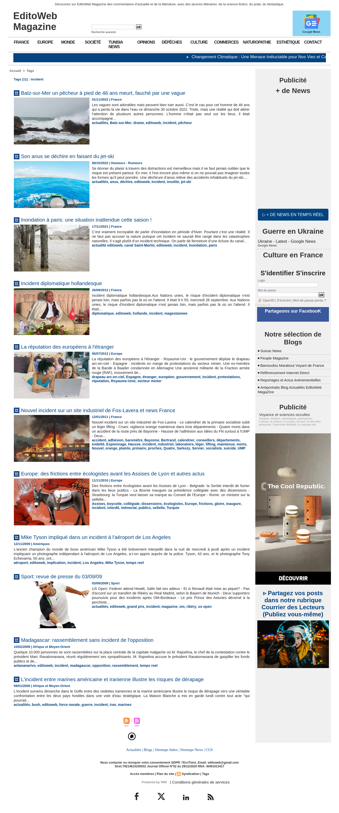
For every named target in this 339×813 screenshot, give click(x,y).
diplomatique (102, 313)
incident (164, 123)
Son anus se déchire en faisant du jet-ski (75, 156)
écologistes (168, 503)
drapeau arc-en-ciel (107, 377)
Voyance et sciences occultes (282, 417)
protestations (219, 377)
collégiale (128, 503)
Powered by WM (154, 781)
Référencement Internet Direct (287, 376)
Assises (98, 503)
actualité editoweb (106, 250)
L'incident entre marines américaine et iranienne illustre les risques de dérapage (128, 678)
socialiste (180, 447)
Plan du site (165, 773)
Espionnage (101, 444)
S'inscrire (282, 300)
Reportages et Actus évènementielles (293, 383)
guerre (82, 704)
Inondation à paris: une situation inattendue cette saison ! (97, 219)
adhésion (114, 440)
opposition (95, 665)
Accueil (15, 71)
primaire (110, 447)
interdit (97, 507)
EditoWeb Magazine (35, 21)
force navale (66, 704)
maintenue (204, 444)
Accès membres (142, 773)
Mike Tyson (108, 562)
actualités (99, 123)
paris (205, 250)
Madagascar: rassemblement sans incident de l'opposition (98, 639)
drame (135, 123)
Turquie (154, 507)
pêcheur (179, 123)
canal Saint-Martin (136, 250)
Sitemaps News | (192, 749)
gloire (211, 503)
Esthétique (288, 42)
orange (243, 444)
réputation (240, 377)
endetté (237, 440)
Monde (68, 42)
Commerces (226, 42)
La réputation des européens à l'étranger (75, 346)
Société (93, 42)
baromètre (131, 440)
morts (218, 444)
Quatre (139, 447)
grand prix (133, 606)
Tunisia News (116, 44)
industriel (147, 444)
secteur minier (128, 380)
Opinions (146, 42)
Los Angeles (88, 562)
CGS (208, 749)
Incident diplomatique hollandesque (68, 283)
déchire (124, 186)
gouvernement (182, 377)
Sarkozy (152, 447)
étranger (145, 377)
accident (98, 440)
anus (112, 186)
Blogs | (149, 749)
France (21, 42)
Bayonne (148, 440)
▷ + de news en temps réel (293, 214)
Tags (30, 71)
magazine (164, 606)
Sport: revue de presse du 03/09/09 (68, 576)
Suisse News (272, 349)
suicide (195, 447)
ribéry (184, 606)
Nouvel (230, 444)
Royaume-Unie (103, 380)
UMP (206, 447)
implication (53, 562)
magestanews (170, 313)
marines (118, 704)
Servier (165, 447)
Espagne (130, 377)
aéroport (20, 562)
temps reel (127, 562)
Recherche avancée (103, 32)
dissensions (147, 503)
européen (161, 377)
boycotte (113, 503)
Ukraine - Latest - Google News (286, 241)
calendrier (180, 440)
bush (35, 704)
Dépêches (172, 42)
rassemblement (118, 665)
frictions (198, 503)
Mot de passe (267, 290)
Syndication (189, 773)
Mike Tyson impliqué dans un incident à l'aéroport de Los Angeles (108, 536)
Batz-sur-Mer (119, 123)
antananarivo (24, 665)
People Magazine (276, 356)
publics (127, 507)
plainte (97, 447)
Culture (199, 42)
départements (219, 440)
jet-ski (180, 186)
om (176, 606)
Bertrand (163, 440)
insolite (168, 186)
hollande (136, 313)
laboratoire (165, 444)
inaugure (224, 503)
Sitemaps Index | (167, 749)
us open (197, 606)
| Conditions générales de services (197, 781)
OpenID (268, 300)
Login (261, 280)
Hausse (118, 444)
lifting (189, 444)
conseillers (198, 440)
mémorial (112, 507)
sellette (140, 507)
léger (179, 444)
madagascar (75, 665)
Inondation (190, 250)
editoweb (149, 123)
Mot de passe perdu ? (305, 300)
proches (125, 447)
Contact (313, 42)
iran (107, 704)
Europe (45, 42)
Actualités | (135, 749)
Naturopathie (257, 42)
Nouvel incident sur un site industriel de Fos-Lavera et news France (111, 410)
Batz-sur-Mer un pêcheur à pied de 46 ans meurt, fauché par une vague (117, 92)
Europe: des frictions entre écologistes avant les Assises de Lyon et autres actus (128, 473)
